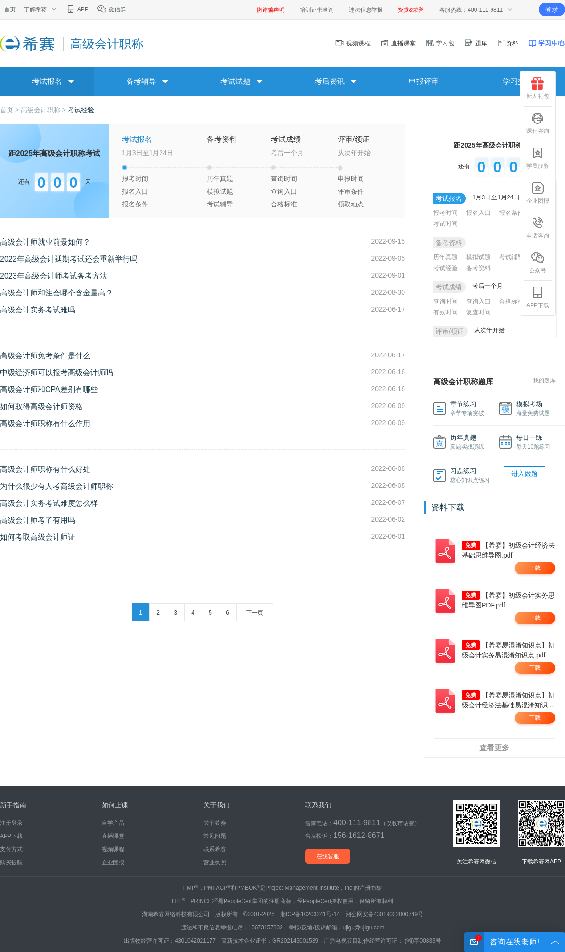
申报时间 (351, 178)
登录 (551, 9)
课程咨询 (537, 123)
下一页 (254, 612)
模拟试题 (220, 191)
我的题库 (544, 380)
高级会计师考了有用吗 (37, 520)
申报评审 (424, 81)
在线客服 (327, 856)
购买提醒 (11, 862)
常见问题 (214, 836)
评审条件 (351, 191)
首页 (10, 9)
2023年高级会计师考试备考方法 (53, 276)
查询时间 (284, 178)
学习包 (440, 43)
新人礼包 (537, 88)
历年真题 (220, 178)
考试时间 (445, 223)
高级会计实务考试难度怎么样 (49, 503)
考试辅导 (220, 204)
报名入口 (135, 191)
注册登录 (11, 823)
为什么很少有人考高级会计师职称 (56, 486)
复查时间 (478, 312)
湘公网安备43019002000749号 (384, 914)
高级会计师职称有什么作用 (45, 423)
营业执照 (214, 862)
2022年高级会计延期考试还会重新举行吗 (68, 259)
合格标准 (284, 204)
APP (77, 9)
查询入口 (284, 191)
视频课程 (353, 43)
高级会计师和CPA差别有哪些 (49, 390)
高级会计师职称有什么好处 (45, 469)
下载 (535, 568)
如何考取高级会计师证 (37, 537)
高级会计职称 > (44, 110)
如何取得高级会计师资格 (41, 406)
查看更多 (494, 748)
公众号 (537, 262)
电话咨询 (537, 227)
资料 (507, 43)
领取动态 (351, 204)
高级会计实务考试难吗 (37, 310)
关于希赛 (214, 823)
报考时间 (135, 178)
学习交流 (518, 81)
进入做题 (524, 473)
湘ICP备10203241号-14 (310, 914)
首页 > (10, 110)
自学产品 (113, 823)
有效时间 (445, 312)
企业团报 (537, 192)
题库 (475, 43)
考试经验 (81, 110)
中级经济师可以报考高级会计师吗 (56, 373)
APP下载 (537, 297)
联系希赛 (214, 849)
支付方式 (11, 849)
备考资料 (478, 267)
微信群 (111, 9)
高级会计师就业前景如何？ (45, 242)
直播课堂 (398, 43)
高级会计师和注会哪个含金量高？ (56, 293)
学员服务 (537, 158)
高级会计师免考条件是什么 (45, 356)
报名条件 (135, 204)
